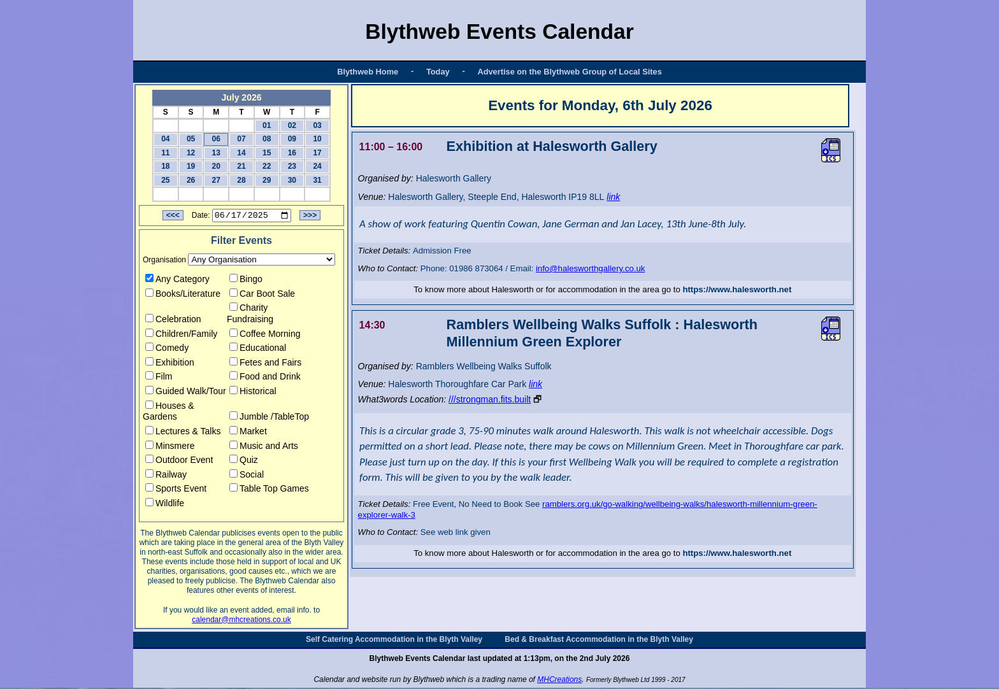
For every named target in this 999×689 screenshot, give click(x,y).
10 (317, 138)
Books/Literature (182, 295)
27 (216, 180)
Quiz (243, 462)
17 (317, 152)
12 (191, 152)
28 (241, 180)
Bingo (245, 281)
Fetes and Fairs (265, 364)
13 (216, 152)
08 (266, 138)
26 (191, 180)
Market (248, 433)
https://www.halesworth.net (736, 289)
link (613, 197)
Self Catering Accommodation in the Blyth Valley (394, 640)
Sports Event (175, 490)
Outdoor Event (179, 462)
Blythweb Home (367, 71)
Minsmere (169, 447)
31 (317, 180)
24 (317, 166)
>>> (310, 217)
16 (292, 152)
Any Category (177, 281)
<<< (173, 217)
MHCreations (559, 680)
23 (292, 166)
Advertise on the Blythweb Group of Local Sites (569, 71)
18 (165, 166)
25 (165, 180)
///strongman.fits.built (490, 399)
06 (216, 138)
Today (438, 71)
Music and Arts (263, 447)
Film (158, 378)
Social (246, 476)
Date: (201, 217)
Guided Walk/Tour (185, 393)
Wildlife (164, 505)
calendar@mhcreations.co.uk (241, 620)
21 (241, 166)
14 (241, 152)
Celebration (173, 321)
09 (292, 138)
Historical (253, 393)
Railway (166, 476)
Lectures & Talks (182, 433)
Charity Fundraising (250, 315)
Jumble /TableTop (269, 418)
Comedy (167, 349)
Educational (257, 349)
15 (266, 152)
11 (165, 152)
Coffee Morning (264, 335)
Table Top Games (269, 490)
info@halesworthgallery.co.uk (590, 268)
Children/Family (181, 335)
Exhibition (169, 364)
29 (266, 180)
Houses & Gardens (168, 412)
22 (266, 166)
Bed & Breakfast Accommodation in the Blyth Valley (599, 640)
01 (266, 125)
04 (165, 138)
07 (241, 138)
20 (216, 166)
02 (292, 125)
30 (292, 180)
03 (317, 125)
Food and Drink (265, 378)
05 (191, 138)
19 (191, 166)
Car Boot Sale (262, 295)
